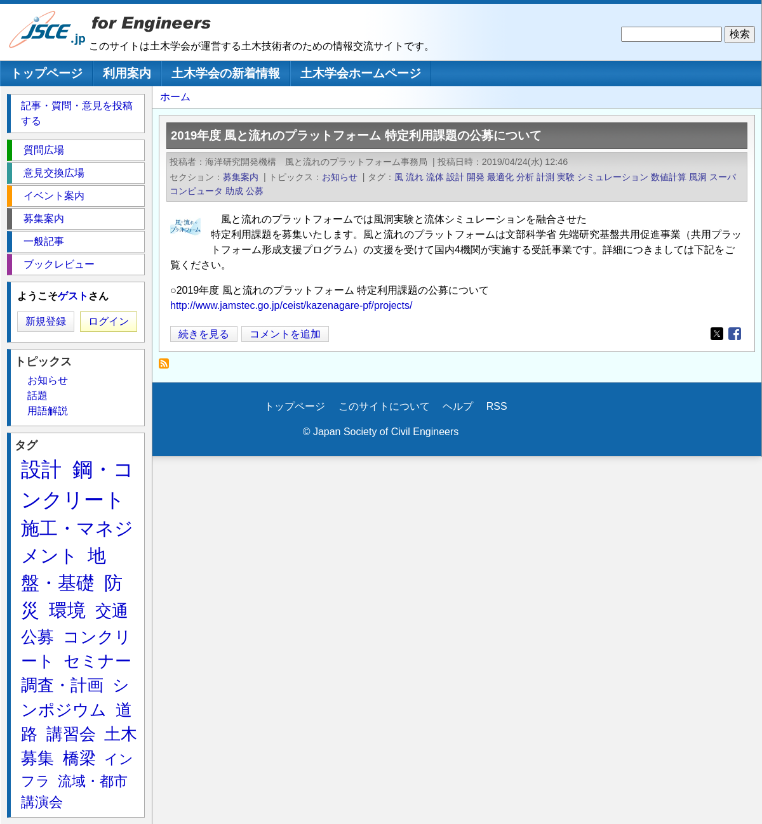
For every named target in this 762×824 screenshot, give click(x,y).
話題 (37, 395)
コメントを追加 (285, 334)
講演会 (42, 802)
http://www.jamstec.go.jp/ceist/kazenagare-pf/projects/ (291, 305)
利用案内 (127, 73)
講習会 (71, 734)
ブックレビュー (59, 264)
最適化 (500, 177)
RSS (496, 406)
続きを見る (203, 334)
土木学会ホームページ (360, 73)
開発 (476, 177)
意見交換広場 (53, 172)
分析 (525, 177)
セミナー (97, 661)
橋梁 (79, 758)
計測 (545, 177)
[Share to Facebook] (734, 333)
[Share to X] (717, 333)
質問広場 (43, 150)
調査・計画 (62, 685)
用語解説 (47, 410)
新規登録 (45, 321)
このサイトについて (384, 406)
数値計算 (668, 177)
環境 (67, 610)
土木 (120, 734)
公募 (255, 191)
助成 (234, 191)
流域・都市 (93, 781)
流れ (415, 177)
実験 (566, 177)
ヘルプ (458, 406)
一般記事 (43, 241)
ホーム (175, 96)
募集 (37, 758)
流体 (435, 177)
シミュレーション (612, 177)
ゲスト (73, 296)
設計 (455, 177)
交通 (111, 611)
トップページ (46, 73)
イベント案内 (53, 195)
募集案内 (240, 177)
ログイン (108, 321)
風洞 (698, 177)
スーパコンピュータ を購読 (167, 367)
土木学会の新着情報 (225, 73)
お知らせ (340, 177)
